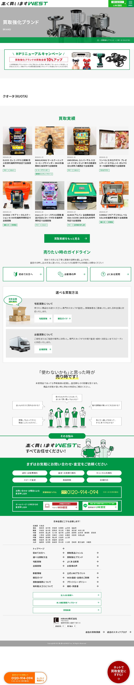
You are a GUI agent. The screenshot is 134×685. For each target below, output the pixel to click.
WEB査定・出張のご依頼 (78, 577)
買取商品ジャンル (75, 552)
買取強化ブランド (107, 40)
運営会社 (58, 626)
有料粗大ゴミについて (43, 586)
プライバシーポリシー (77, 581)
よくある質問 (73, 561)
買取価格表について (42, 581)
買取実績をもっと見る (67, 238)
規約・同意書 (73, 586)
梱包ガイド (63, 318)
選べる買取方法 (40, 557)
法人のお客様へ (67, 595)
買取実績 (66, 610)
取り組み (70, 626)
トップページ (39, 548)
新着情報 (37, 573)
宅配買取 (43, 318)
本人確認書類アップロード (67, 602)
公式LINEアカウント (76, 573)
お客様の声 (72, 565)
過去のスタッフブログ (117, 632)
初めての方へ (39, 552)
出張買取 (43, 349)
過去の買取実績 (93, 632)
